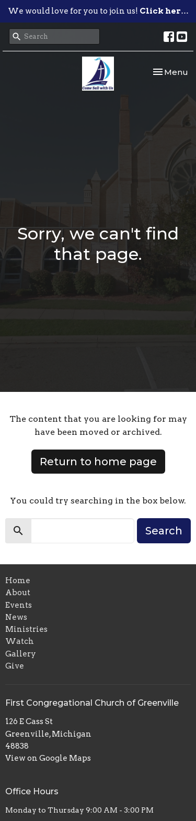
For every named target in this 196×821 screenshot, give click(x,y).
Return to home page (98, 461)
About (17, 592)
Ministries (26, 629)
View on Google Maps (48, 758)
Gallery (20, 654)
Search (163, 530)
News (16, 617)
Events (18, 605)
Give (14, 666)
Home (17, 580)
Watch (19, 641)
